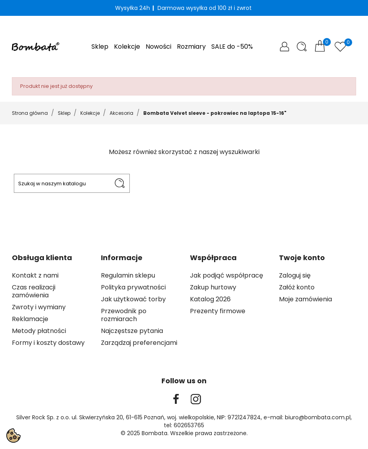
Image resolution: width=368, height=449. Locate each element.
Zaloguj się (295, 275)
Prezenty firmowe (217, 311)
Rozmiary (191, 46)
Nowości (158, 46)
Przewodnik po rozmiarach (123, 314)
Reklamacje (30, 318)
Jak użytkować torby (133, 299)
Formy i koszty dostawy (48, 342)
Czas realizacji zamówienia (33, 291)
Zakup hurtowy (213, 287)
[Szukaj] (72, 183)
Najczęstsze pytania (132, 330)
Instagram (196, 399)
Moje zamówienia (305, 299)
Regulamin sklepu (128, 275)
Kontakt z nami (35, 275)
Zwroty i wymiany (39, 307)
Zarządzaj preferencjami (139, 342)
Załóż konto (297, 287)
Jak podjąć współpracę (226, 275)
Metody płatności (39, 330)
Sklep (99, 46)
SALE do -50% (232, 46)
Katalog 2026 (210, 299)
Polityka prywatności (133, 287)
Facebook (176, 399)
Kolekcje (127, 46)
